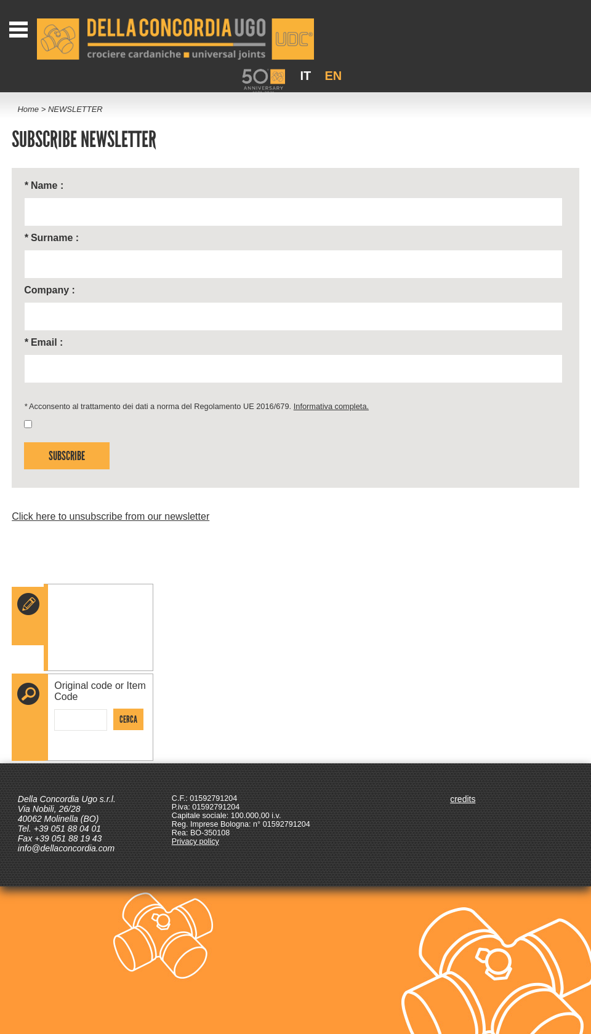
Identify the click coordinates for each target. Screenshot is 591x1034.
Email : (43, 342)
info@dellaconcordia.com (66, 848)
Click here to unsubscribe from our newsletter (110, 516)
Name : (43, 185)
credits (462, 799)
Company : (49, 290)
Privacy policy (195, 841)
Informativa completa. (331, 406)
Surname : (51, 238)
